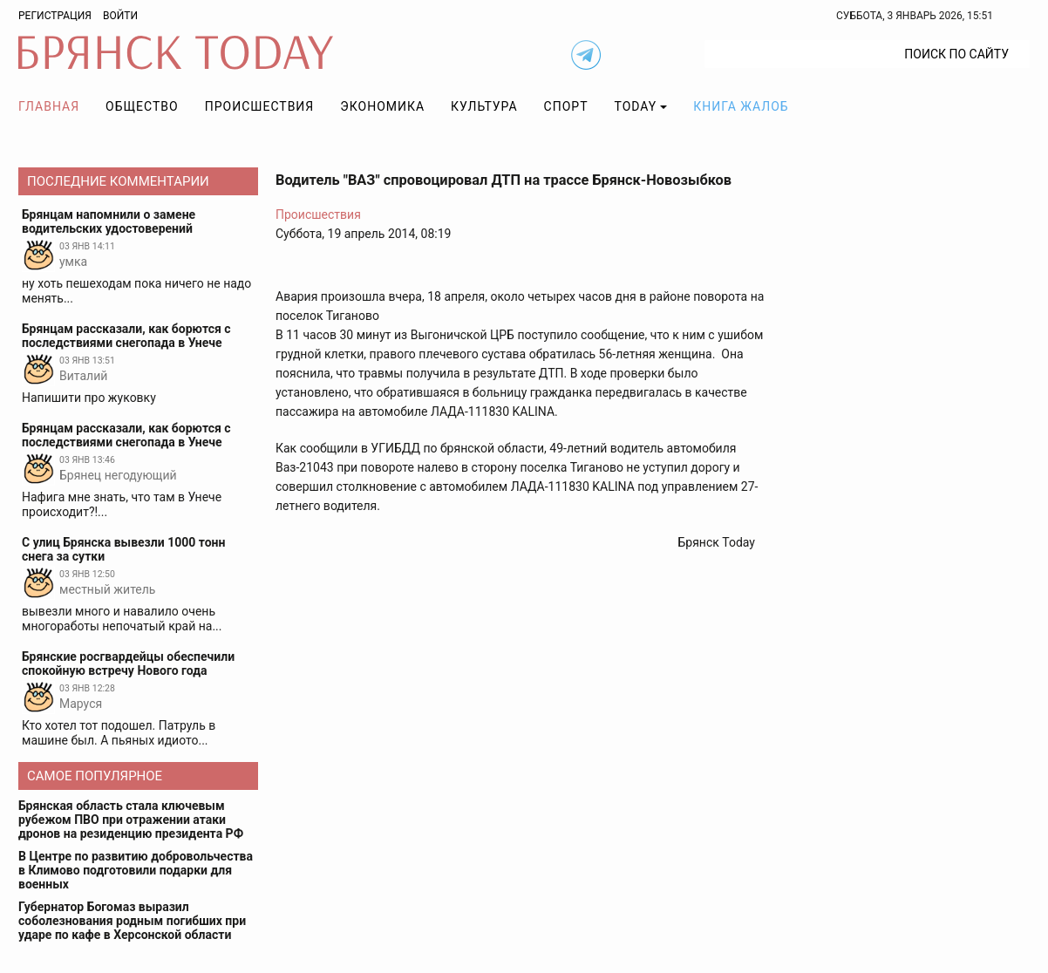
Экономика (382, 106)
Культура (484, 106)
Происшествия (260, 106)
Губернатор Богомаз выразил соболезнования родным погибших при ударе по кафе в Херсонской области (132, 921)
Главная (48, 106)
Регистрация (55, 16)
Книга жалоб (740, 106)
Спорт (566, 106)
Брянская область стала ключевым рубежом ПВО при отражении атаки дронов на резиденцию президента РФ (130, 819)
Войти (120, 16)
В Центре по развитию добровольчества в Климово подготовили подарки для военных (135, 870)
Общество (142, 106)
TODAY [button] (636, 106)
